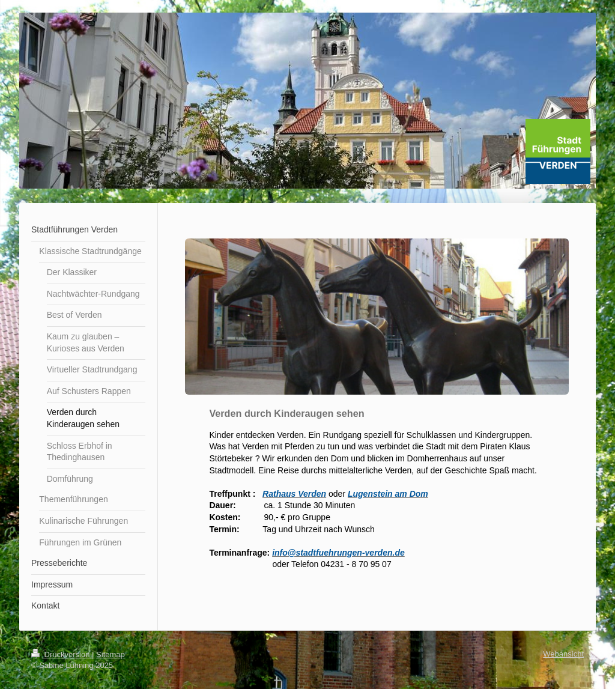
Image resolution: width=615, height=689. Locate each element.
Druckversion (61, 654)
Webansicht (563, 653)
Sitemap (110, 654)
